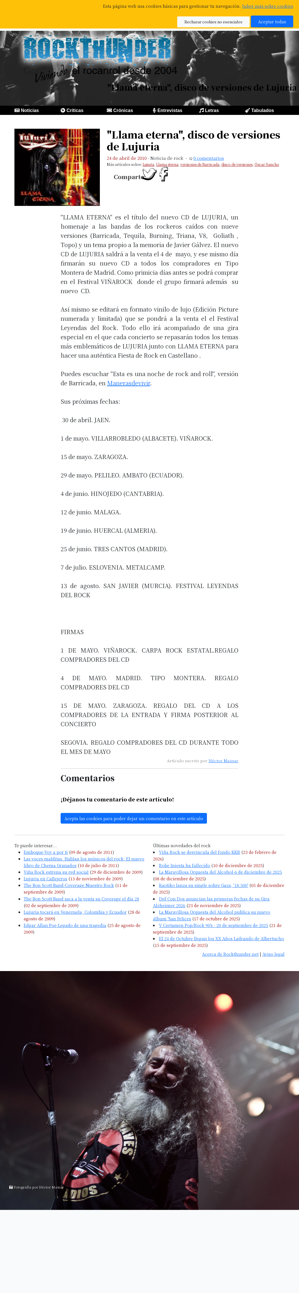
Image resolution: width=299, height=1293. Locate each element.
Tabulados (262, 110)
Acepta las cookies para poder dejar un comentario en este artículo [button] (133, 818)
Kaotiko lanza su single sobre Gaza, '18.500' (203, 885)
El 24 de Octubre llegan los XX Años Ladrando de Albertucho (221, 938)
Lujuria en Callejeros (45, 878)
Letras (212, 110)
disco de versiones (237, 164)
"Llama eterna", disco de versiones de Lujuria (193, 140)
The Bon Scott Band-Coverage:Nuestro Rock (69, 885)
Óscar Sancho (267, 164)
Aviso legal (273, 954)
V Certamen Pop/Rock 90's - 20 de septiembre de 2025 (213, 925)
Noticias (30, 110)
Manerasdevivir (128, 383)
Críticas (74, 110)
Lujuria (148, 164)
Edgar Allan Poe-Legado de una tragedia (65, 925)
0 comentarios (208, 158)
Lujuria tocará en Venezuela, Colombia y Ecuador (75, 912)
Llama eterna (167, 164)
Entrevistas (169, 110)
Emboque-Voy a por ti (46, 852)
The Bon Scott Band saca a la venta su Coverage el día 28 (81, 899)
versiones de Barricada (199, 164)
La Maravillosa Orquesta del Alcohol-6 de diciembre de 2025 (220, 872)
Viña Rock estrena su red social (56, 872)
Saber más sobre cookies (267, 6)
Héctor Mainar (223, 760)
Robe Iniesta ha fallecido (184, 865)
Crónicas (123, 110)
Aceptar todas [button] (272, 21)
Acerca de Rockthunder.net (230, 954)
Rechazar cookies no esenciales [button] (213, 21)
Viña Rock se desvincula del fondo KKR (199, 852)
